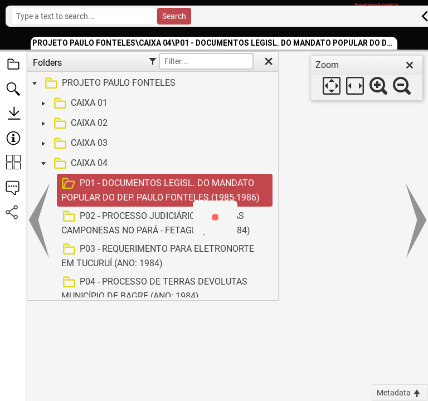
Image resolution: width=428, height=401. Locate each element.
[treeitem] (151, 84)
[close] (409, 65)
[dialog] (366, 78)
